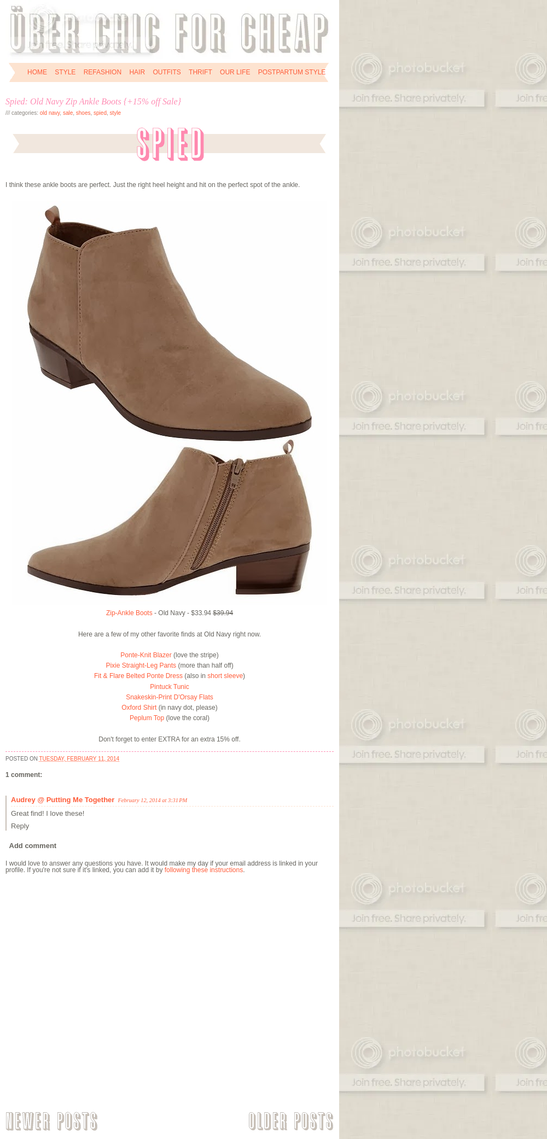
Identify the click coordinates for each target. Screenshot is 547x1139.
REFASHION (102, 72)
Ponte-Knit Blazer (145, 655)
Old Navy (50, 113)
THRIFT (200, 72)
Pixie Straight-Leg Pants (141, 665)
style (115, 113)
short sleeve (225, 676)
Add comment (33, 846)
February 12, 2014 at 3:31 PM (152, 800)
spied (100, 113)
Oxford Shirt (138, 707)
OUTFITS (167, 72)
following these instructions (204, 870)
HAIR (137, 72)
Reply (20, 826)
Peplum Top (147, 718)
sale (68, 113)
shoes (83, 113)
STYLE (65, 72)
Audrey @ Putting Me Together (62, 800)
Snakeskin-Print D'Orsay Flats (169, 697)
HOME (37, 72)
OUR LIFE (235, 72)
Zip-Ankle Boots (129, 613)
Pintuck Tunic (169, 687)
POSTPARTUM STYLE (292, 72)
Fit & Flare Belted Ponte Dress (138, 676)
